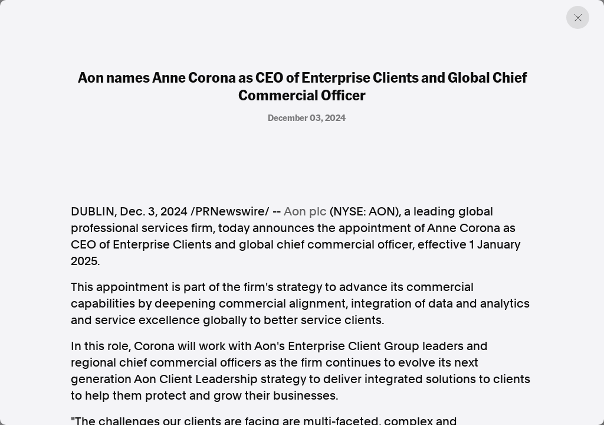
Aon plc (305, 211)
